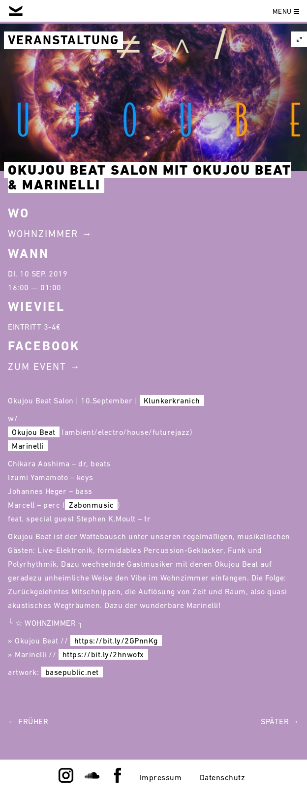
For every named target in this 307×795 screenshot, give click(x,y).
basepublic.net (72, 672)
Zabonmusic (91, 504)
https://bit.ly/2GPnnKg (116, 640)
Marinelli (28, 445)
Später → (280, 721)
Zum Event (37, 366)
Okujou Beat (34, 432)
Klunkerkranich (172, 400)
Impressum (161, 777)
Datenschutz (223, 777)
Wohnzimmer (43, 233)
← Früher (28, 721)
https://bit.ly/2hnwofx (103, 654)
